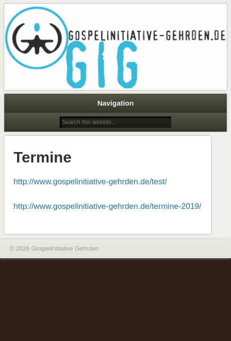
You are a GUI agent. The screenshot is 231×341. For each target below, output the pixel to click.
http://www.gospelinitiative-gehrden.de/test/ (90, 181)
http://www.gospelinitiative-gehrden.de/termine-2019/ (108, 206)
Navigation (115, 103)
